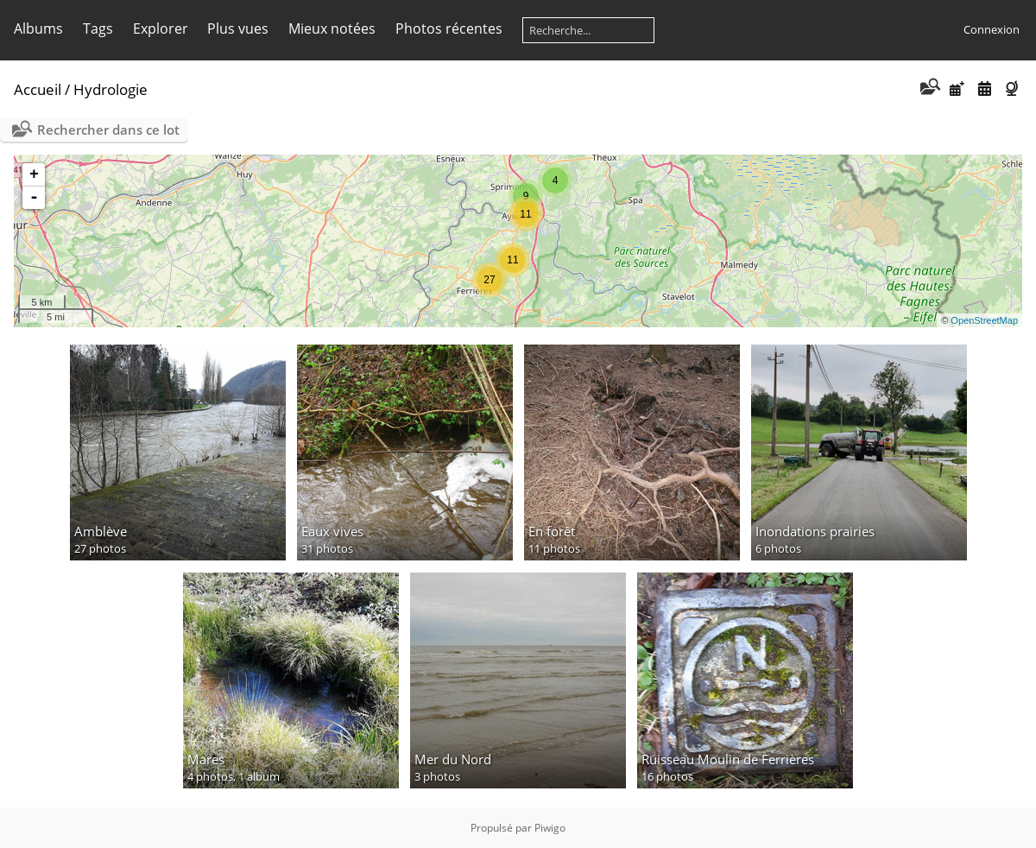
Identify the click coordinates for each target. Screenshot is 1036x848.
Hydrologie (110, 89)
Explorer (160, 28)
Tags (98, 28)
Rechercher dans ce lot (108, 129)
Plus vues (237, 28)
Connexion (991, 29)
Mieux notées (332, 28)
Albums (38, 28)
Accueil (37, 89)
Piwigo (549, 827)
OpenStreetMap (984, 320)
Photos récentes (448, 28)
